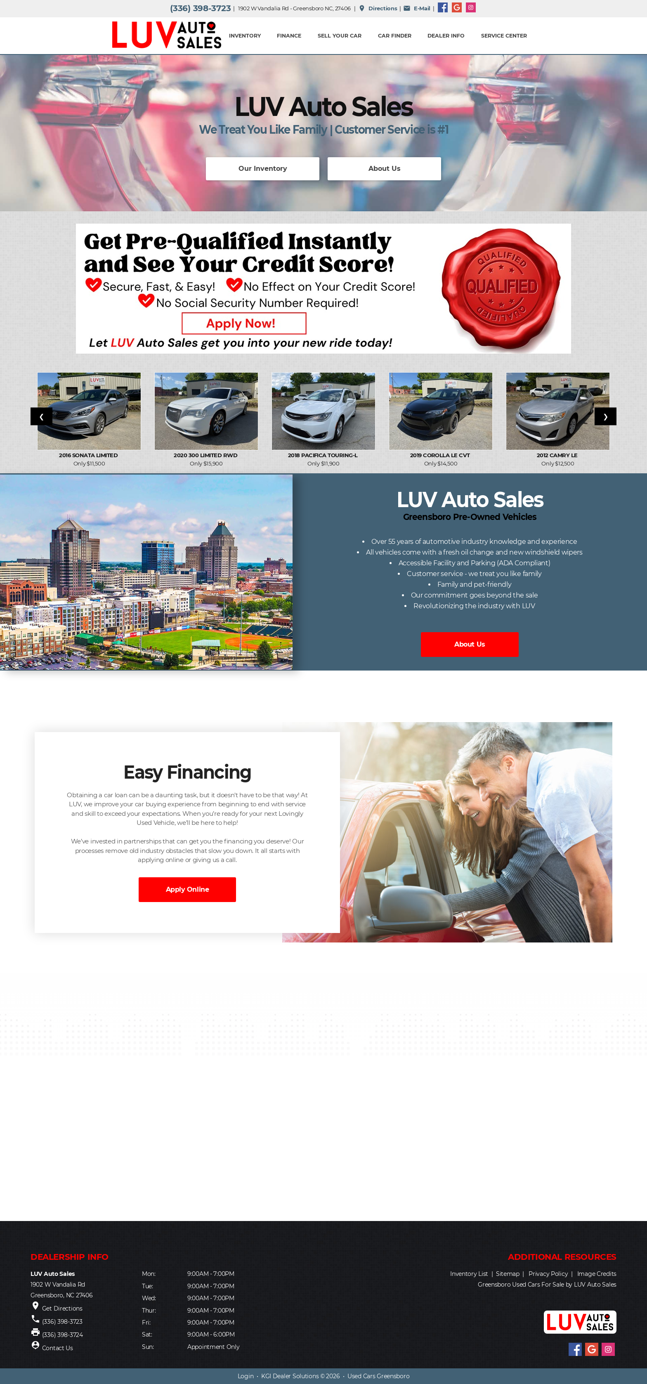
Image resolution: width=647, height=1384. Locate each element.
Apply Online (187, 889)
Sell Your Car (339, 36)
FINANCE (289, 36)
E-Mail (416, 8)
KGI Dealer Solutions (290, 1376)
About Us (384, 168)
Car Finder (394, 36)
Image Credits (596, 1274)
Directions (377, 8)
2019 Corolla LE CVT (441, 455)
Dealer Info (446, 36)
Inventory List (469, 1274)
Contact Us (57, 1348)
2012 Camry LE (558, 455)
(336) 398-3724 (62, 1335)
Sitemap (507, 1274)
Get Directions (62, 1308)
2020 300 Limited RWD (206, 455)
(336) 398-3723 (200, 8)
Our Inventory (262, 168)
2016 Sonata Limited (89, 455)
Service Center (504, 36)
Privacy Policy (548, 1274)
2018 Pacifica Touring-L (323, 455)
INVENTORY (245, 36)
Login (246, 1376)
